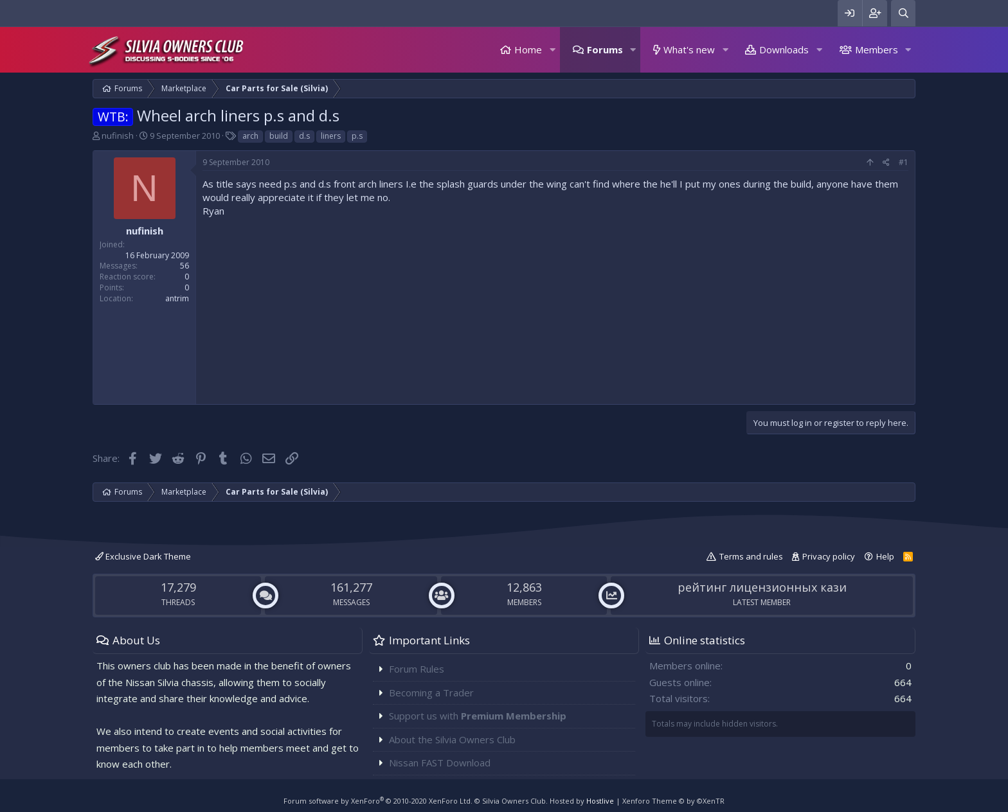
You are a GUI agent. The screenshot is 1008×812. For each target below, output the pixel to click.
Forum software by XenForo (378, 801)
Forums (605, 49)
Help (885, 556)
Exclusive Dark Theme (143, 556)
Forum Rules (416, 668)
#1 (903, 162)
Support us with (477, 715)
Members (876, 49)
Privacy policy (828, 556)
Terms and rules (751, 556)
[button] (552, 50)
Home (528, 49)
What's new (689, 49)
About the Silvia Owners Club (452, 739)
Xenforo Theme (673, 801)
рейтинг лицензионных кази (762, 587)
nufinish (118, 135)
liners (331, 135)
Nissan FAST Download (440, 762)
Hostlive (600, 801)
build (278, 135)
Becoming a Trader (431, 692)
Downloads (784, 49)
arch (250, 135)
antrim (177, 298)
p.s (357, 135)
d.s (304, 135)
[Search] (903, 13)
